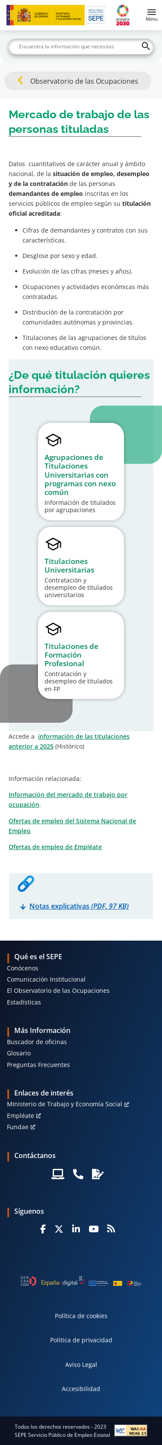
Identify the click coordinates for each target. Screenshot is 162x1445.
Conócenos (22, 968)
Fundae (18, 1127)
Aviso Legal (81, 1364)
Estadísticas (24, 1002)
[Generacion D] (81, 1281)
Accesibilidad (81, 1389)
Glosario (19, 1053)
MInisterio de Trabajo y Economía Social (64, 1104)
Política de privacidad (81, 1340)
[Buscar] (81, 46)
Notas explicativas (79, 906)
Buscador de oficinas (37, 1042)
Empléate (20, 1115)
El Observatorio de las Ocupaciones (58, 990)
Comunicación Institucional (46, 979)
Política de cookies (81, 1316)
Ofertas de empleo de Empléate (55, 847)
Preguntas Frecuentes (38, 1065)
